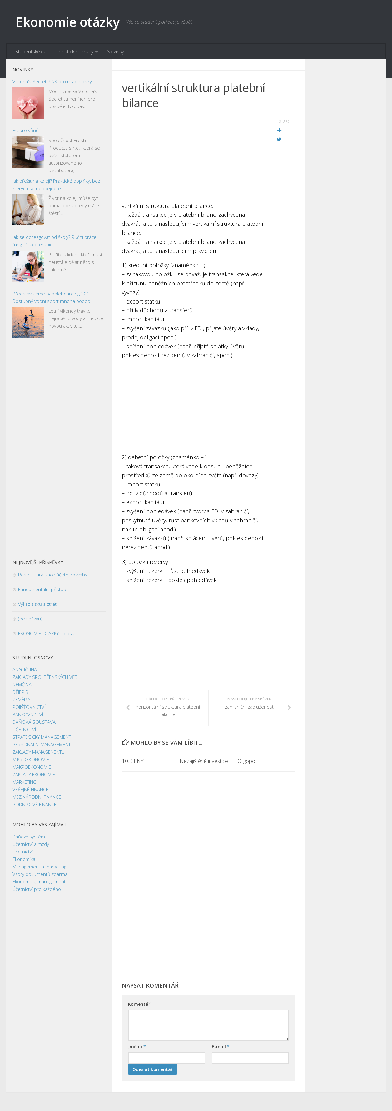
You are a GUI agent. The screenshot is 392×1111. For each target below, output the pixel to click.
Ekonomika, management (39, 882)
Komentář (139, 1004)
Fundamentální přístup (42, 589)
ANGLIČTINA (24, 670)
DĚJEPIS (20, 692)
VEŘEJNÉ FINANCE (30, 790)
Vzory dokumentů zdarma (39, 874)
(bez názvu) (30, 619)
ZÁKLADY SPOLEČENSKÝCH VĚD (45, 677)
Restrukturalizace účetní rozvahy (52, 575)
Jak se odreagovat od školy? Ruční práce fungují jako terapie (54, 241)
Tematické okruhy (74, 51)
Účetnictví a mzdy (30, 844)
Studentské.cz (30, 51)
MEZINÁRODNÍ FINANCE (36, 797)
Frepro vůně (25, 130)
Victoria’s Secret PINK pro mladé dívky (52, 81)
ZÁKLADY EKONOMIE (33, 775)
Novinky (115, 51)
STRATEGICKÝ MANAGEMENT (41, 737)
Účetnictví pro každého (36, 889)
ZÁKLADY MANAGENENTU (38, 752)
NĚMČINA (22, 685)
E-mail (221, 1047)
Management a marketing (39, 867)
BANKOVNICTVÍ (27, 715)
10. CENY (133, 760)
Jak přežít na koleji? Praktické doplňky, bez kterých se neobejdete (56, 184)
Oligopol (246, 760)
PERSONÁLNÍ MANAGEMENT (41, 745)
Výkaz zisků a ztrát (37, 604)
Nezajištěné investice (204, 760)
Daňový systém (28, 837)
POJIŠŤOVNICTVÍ (28, 707)
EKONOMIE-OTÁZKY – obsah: (48, 633)
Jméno (137, 1047)
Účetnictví (22, 852)
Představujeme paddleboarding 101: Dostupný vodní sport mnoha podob (51, 297)
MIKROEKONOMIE (30, 760)
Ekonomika (23, 859)
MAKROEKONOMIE (31, 767)
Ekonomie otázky (68, 22)
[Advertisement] (193, 157)
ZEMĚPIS (21, 700)
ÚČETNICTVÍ (24, 730)
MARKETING (24, 782)
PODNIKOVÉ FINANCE (34, 805)
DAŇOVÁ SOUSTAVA (34, 722)
